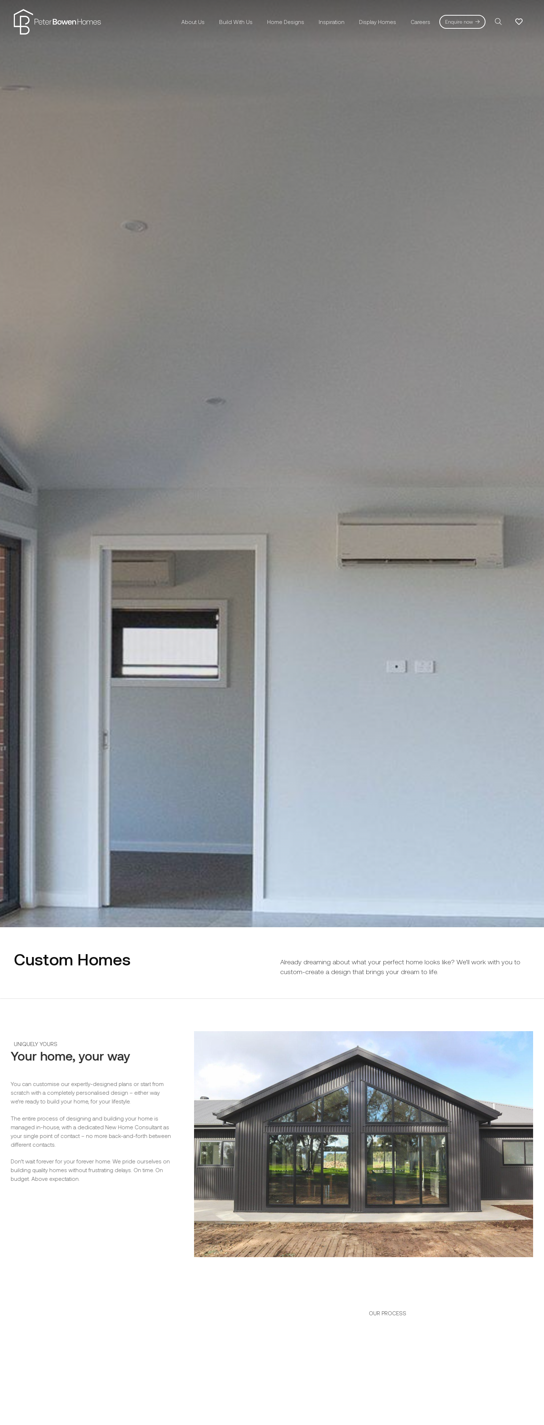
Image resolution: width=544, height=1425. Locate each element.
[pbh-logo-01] (57, 22)
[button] (498, 22)
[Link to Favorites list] (519, 22)
